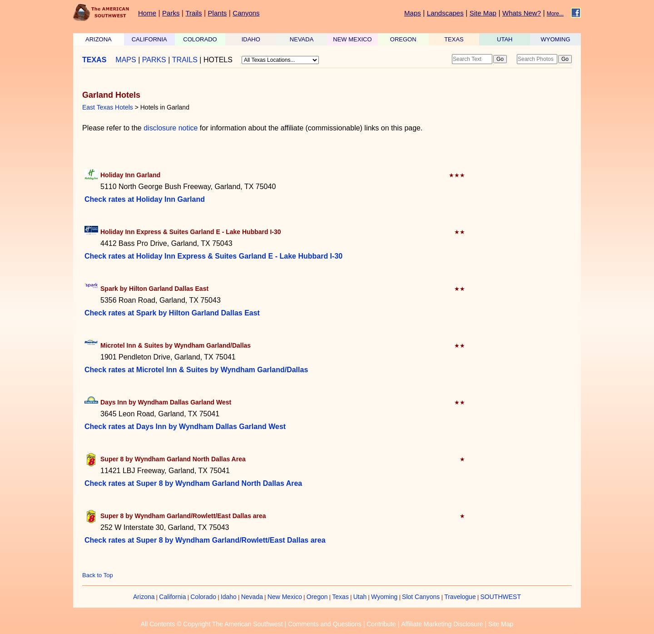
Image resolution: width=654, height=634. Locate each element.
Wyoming (384, 596)
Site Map (483, 13)
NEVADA (302, 39)
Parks (170, 13)
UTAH (504, 39)
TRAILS (185, 60)
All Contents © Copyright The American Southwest (212, 624)
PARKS (154, 60)
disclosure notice (171, 128)
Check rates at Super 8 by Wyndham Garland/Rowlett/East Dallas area (205, 540)
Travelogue (460, 596)
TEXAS (454, 39)
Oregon (317, 596)
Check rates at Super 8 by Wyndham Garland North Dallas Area (193, 483)
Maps (412, 13)
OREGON (403, 39)
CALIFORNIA (149, 39)
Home (147, 13)
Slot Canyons (421, 596)
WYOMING (555, 39)
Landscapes (445, 13)
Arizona (143, 596)
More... (555, 13)
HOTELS (218, 60)
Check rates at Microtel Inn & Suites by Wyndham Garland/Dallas (196, 370)
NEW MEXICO (352, 39)
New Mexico (285, 596)
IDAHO (251, 39)
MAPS (125, 60)
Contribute (381, 624)
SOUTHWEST (501, 596)
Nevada (252, 596)
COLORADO (200, 39)
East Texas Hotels (107, 107)
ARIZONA (98, 39)
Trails (193, 13)
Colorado (203, 596)
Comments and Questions (325, 624)
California (172, 596)
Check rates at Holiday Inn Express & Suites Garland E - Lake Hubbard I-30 (213, 256)
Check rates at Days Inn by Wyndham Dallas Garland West (185, 426)
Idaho (229, 596)
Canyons (246, 13)
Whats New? (521, 13)
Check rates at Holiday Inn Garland (144, 199)
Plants (217, 13)
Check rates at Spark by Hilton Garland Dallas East (172, 313)
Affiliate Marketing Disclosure (442, 624)
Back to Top (97, 575)
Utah (360, 596)
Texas (340, 596)
